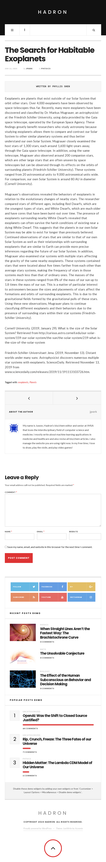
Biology (45, 671)
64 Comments (30, 728)
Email (40, 531)
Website (73, 531)
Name (8, 531)
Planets (33, 382)
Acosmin (79, 828)
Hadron (53, 12)
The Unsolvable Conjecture (62, 653)
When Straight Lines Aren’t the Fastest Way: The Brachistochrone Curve (65, 633)
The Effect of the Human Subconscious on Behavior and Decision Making (65, 679)
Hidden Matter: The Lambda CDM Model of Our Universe (57, 765)
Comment (11, 492)
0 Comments (47, 642)
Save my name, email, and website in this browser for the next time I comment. (49, 546)
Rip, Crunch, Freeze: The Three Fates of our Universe (57, 741)
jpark (29, 68)
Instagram (82, 597)
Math (43, 649)
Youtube (54, 597)
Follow (25, 586)
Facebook (54, 586)
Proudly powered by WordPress (37, 828)
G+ (82, 586)
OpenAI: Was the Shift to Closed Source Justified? (55, 718)
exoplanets (23, 382)
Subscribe (25, 597)
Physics (46, 68)
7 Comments (30, 752)
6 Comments (30, 776)
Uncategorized (31, 711)
